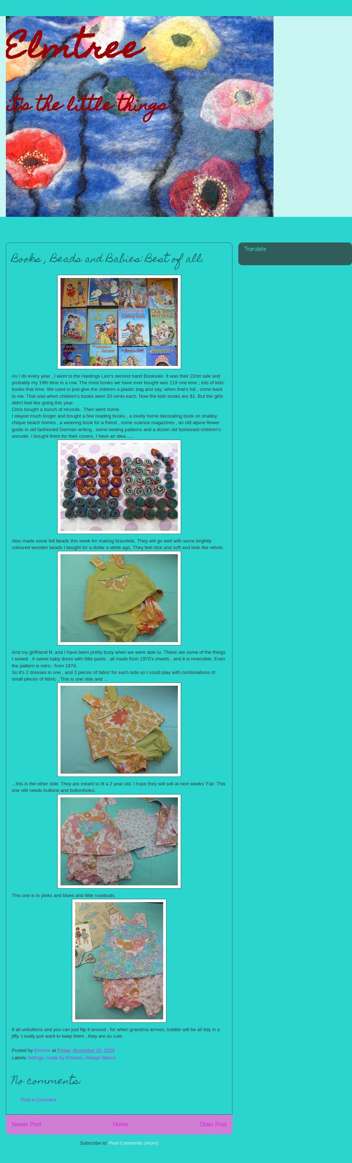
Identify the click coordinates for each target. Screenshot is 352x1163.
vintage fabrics (100, 1057)
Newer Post (26, 1124)
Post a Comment (38, 1100)
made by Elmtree (64, 1057)
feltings (36, 1057)
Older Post (213, 1124)
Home (120, 1124)
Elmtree (73, 50)
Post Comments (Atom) (133, 1143)
